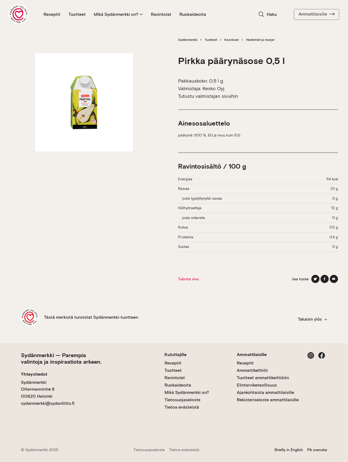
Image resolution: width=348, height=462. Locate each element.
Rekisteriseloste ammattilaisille (268, 399)
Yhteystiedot (34, 374)
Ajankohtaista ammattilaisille (265, 392)
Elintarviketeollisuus (257, 385)
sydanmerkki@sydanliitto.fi (47, 403)
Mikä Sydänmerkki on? (118, 14)
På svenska (317, 450)
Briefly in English (289, 450)
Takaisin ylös (312, 319)
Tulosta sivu (188, 279)
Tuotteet (77, 14)
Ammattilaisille (317, 14)
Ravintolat (161, 14)
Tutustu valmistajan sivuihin (208, 96)
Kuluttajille (175, 354)
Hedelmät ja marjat (260, 40)
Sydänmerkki (187, 40)
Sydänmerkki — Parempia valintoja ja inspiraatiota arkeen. (61, 358)
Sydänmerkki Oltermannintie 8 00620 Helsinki (37, 389)
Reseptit (52, 14)
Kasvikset (231, 40)
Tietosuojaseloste (182, 399)
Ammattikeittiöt (252, 370)
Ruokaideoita (192, 14)
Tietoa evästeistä (181, 407)
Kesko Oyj (213, 88)
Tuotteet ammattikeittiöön (263, 377)
